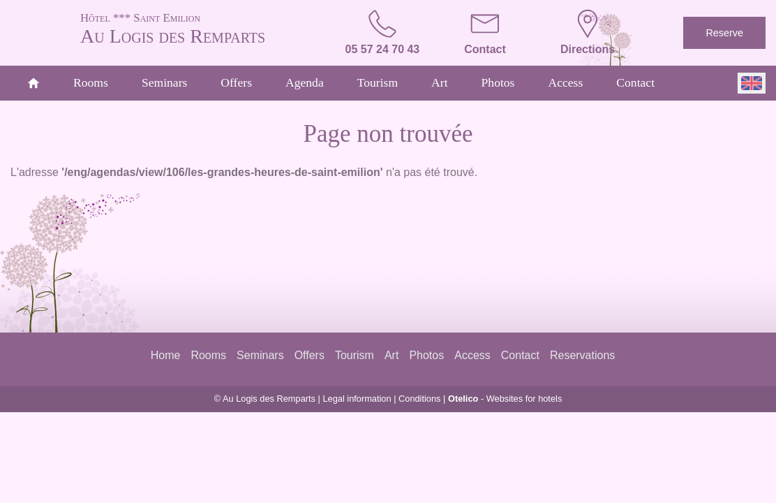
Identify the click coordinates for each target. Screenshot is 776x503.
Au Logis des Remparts (196, 28)
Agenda (304, 82)
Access (565, 82)
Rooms (90, 82)
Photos (498, 82)
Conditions (419, 398)
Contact (635, 82)
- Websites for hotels (505, 398)
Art (439, 82)
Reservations (582, 355)
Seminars (164, 82)
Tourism (377, 82)
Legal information (356, 398)
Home (166, 355)
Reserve (724, 32)
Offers (236, 82)
